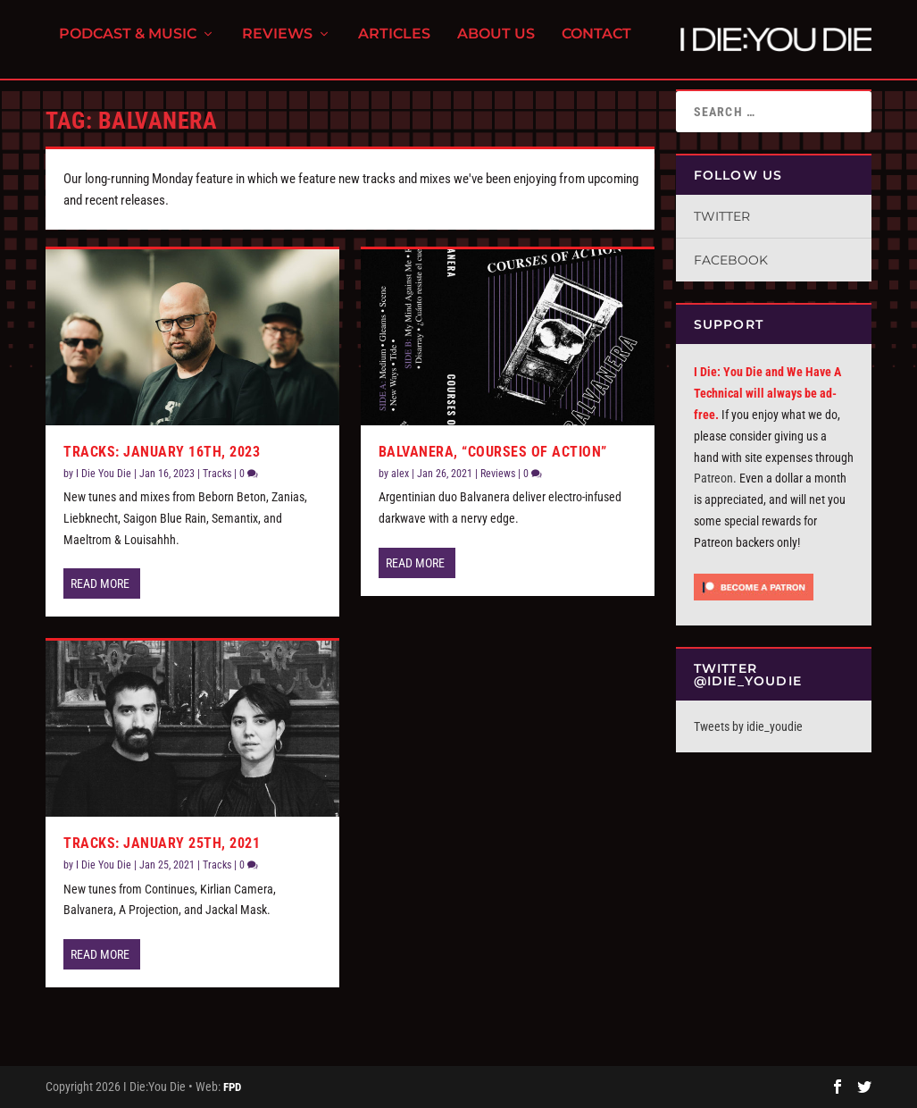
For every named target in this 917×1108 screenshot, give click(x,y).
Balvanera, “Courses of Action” (493, 451)
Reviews (277, 45)
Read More (100, 583)
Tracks (217, 473)
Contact (596, 45)
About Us (496, 45)
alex (400, 473)
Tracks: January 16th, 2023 (161, 451)
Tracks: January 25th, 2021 (161, 843)
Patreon (713, 478)
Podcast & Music (127, 45)
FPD (232, 1087)
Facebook (731, 260)
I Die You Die (103, 473)
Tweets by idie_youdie (748, 726)
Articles (394, 45)
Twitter (722, 216)
